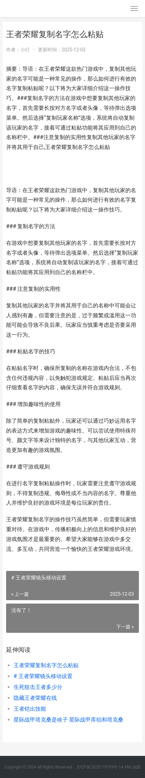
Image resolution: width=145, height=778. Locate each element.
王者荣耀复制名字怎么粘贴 (46, 665)
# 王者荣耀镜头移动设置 (43, 676)
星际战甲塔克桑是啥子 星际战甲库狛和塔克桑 (68, 719)
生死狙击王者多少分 (38, 687)
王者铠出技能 (30, 709)
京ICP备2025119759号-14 (99, 767)
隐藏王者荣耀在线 (35, 698)
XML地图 (132, 767)
